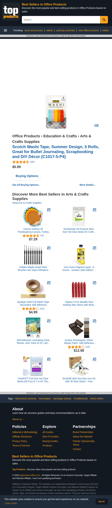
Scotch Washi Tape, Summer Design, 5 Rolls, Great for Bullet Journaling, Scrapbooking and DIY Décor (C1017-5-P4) (55, 151)
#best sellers (97, 398)
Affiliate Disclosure (22, 436)
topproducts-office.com (29, 475)
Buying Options (27, 176)
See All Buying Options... (26, 184)
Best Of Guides (51, 436)
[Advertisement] (56, 62)
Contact (77, 449)
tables (106, 30)
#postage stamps (62, 398)
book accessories (34, 30)
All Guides (48, 432)
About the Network (82, 436)
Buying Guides (50, 441)
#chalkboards (81, 398)
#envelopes (45, 398)
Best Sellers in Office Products (44, 4)
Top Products (19, 469)
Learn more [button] (11, 503)
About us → (18, 419)
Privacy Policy (19, 441)
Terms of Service (21, 445)
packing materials (65, 30)
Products (47, 445)
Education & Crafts (60, 136)
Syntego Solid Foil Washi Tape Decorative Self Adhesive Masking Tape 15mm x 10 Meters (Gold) (33, 303)
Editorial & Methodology (24, 432)
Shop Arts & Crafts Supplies (27, 202)
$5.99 (16, 167)
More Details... (88, 184)
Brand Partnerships (83, 432)
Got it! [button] (101, 501)
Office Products (26, 136)
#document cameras (25, 398)
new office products (88, 30)
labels (50, 30)
